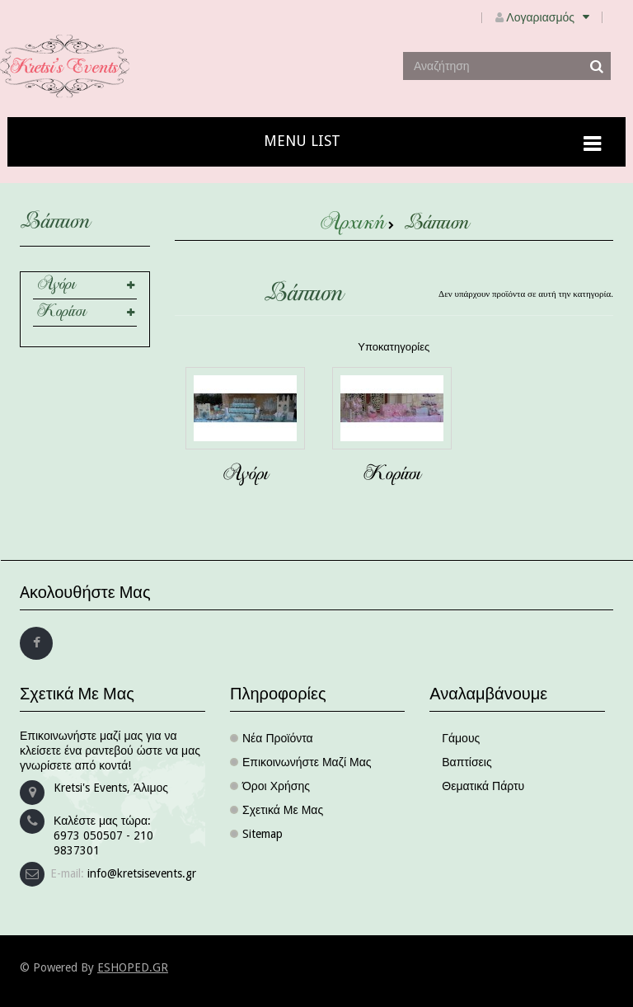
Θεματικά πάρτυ (483, 786)
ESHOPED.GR (132, 967)
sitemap (262, 833)
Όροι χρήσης (276, 786)
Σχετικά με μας (282, 809)
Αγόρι (55, 285)
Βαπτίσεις (466, 762)
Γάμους (461, 738)
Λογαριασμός (554, 17)
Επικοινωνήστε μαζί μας (307, 762)
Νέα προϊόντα (277, 738)
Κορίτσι (61, 313)
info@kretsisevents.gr (141, 873)
